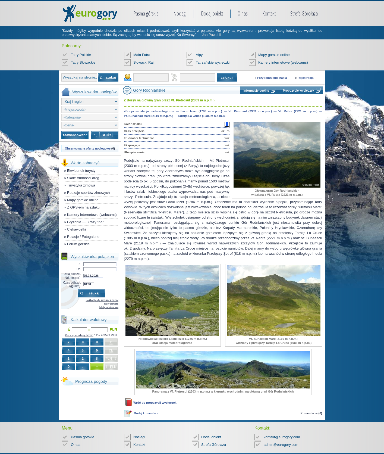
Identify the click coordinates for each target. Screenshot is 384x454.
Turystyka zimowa (81, 185)
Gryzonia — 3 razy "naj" (86, 222)
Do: (79, 268)
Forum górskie (78, 244)
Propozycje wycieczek (298, 90)
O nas (243, 13)
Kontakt (269, 13)
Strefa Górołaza (304, 13)
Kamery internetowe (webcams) (283, 62)
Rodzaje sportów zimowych (88, 193)
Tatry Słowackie (83, 62)
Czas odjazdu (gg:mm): (72, 284)
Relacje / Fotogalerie (83, 237)
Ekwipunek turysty (81, 171)
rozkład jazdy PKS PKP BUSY (102, 300)
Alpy (199, 55)
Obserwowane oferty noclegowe (88, 148)
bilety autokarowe (108, 307)
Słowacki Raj (143, 62)
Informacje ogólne (256, 90)
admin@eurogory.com (281, 445)
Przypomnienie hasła (272, 77)
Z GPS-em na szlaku (83, 207)
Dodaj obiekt (212, 13)
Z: (79, 264)
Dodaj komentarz (146, 413)
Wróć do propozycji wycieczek (155, 402)
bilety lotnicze (111, 304)
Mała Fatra (141, 55)
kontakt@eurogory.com (282, 437)
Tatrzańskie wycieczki (212, 62)
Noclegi (179, 13)
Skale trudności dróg (83, 178)
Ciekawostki (76, 229)
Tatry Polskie (81, 55)
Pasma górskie (146, 13)
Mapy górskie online (274, 55)
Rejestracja (306, 77)
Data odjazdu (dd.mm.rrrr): (72, 275)
